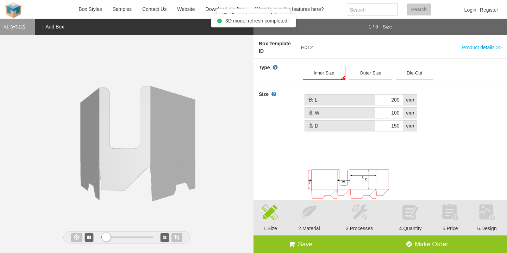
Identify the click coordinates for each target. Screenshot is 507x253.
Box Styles (90, 9)
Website (186, 9)
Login (470, 10)
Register (489, 10)
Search (419, 9)
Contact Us (154, 9)
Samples (121, 9)
